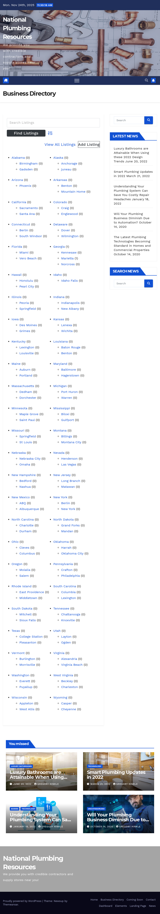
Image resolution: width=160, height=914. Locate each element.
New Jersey (62, 475)
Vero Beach (28, 258)
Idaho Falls (69, 280)
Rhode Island (22, 586)
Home (94, 899)
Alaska (58, 157)
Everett (24, 681)
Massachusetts (23, 386)
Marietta (67, 258)
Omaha (24, 464)
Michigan (60, 386)
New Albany (70, 309)
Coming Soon (135, 899)
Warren (66, 398)
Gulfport (67, 420)
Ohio (15, 542)
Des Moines (28, 325)
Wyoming (60, 697)
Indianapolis (70, 303)
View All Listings (60, 144)
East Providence (31, 592)
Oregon (17, 564)
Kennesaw (68, 252)
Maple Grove (28, 414)
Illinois (17, 297)
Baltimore (68, 369)
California (19, 202)
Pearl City (26, 286)
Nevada (58, 453)
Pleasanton (27, 642)
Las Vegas (68, 464)
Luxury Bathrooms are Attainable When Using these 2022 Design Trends (40, 777)
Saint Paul (27, 420)
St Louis (25, 442)
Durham (25, 531)
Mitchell (25, 614)
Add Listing (89, 144)
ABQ (22, 503)
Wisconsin (19, 697)
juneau (66, 169)
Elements (121, 905)
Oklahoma (61, 542)
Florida (17, 246)
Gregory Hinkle (46, 784)
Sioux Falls (27, 620)
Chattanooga (70, 614)
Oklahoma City (72, 553)
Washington (20, 675)
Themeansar (10, 904)
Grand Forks (70, 525)
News (152, 905)
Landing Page (138, 905)
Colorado (60, 202)
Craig (65, 208)
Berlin (23, 230)
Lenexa (66, 325)
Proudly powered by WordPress (22, 901)
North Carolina (23, 519)
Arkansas (60, 180)
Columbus (27, 553)
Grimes (24, 331)
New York (60, 497)
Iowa (15, 319)
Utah (57, 631)
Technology (94, 766)
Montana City (71, 442)
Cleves (24, 547)
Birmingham (28, 163)
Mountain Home (73, 191)
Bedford (25, 481)
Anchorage (69, 163)
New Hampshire (24, 475)
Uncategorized (96, 809)
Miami (23, 252)
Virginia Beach (71, 665)
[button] (146, 80)
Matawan (68, 487)
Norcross (68, 264)
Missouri (18, 430)
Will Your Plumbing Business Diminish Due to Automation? (131, 218)
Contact (151, 899)
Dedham (25, 392)
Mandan (67, 531)
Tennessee (61, 608)
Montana (59, 430)
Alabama (18, 157)
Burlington (27, 659)
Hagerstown (70, 375)
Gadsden (26, 169)
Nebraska (19, 453)
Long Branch (70, 481)
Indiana (58, 297)
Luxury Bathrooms (21, 766)
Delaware (60, 224)
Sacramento (28, 208)
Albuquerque (29, 509)
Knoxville (68, 620)
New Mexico (21, 497)
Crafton (66, 570)
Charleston (69, 687)
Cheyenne (68, 709)
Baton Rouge (70, 347)
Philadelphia (70, 576)
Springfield (27, 309)
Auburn (25, 369)
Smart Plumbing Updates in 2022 (116, 774)
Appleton (26, 703)
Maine (16, 364)
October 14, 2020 (102, 826)
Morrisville (27, 665)
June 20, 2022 (23, 784)
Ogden (66, 642)
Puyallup (25, 687)
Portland (25, 375)
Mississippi (61, 408)
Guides (14, 809)
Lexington (26, 347)
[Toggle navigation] (77, 80)
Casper (66, 703)
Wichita (66, 331)
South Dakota (22, 608)
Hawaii (17, 275)
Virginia (58, 653)
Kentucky (18, 341)
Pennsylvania (63, 564)
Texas (16, 631)
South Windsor (30, 236)
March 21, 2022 (100, 784)
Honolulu (26, 280)
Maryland (60, 364)
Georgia (59, 246)
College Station (31, 636)
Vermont (18, 653)
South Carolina (64, 586)
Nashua (25, 487)
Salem (24, 576)
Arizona (17, 180)
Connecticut (21, 224)
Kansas (58, 319)
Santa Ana (27, 214)
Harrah (66, 547)
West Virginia (63, 675)
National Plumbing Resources (17, 28)
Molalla (24, 570)
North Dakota (63, 519)
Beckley (67, 681)
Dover (65, 230)
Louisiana (60, 341)
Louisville (26, 353)
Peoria (24, 303)
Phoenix (25, 186)
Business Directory (112, 899)
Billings (66, 436)
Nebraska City (30, 458)
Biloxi (65, 414)
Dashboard (105, 905)
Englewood (69, 214)
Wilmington (70, 236)
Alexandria (69, 659)
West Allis (26, 709)
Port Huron (69, 392)
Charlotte (26, 525)
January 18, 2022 (25, 826)
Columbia (68, 592)
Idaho (57, 275)
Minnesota (19, 408)
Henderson (69, 458)
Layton (66, 636)
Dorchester (27, 398)
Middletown (28, 598)
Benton (66, 186)
